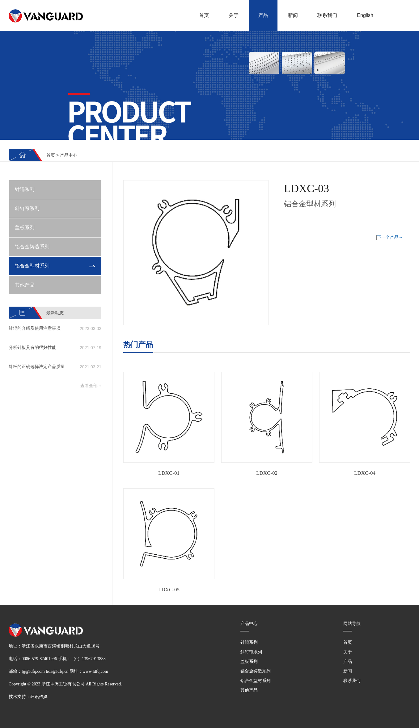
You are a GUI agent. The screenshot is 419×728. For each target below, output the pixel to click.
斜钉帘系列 (27, 208)
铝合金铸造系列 (32, 246)
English (365, 15)
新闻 (293, 15)
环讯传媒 (39, 696)
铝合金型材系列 (32, 265)
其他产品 (25, 284)
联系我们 (327, 15)
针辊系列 (25, 189)
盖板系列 (25, 227)
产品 (263, 15)
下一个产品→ (390, 237)
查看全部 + (90, 385)
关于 (234, 15)
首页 (204, 15)
